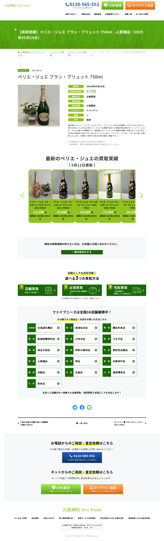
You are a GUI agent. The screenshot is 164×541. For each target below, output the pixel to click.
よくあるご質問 (148, 15)
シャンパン (92, 110)
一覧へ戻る (82, 423)
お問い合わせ (48, 518)
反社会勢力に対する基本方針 (112, 518)
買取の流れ (92, 15)
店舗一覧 (135, 15)
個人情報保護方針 (66, 518)
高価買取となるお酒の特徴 (139, 518)
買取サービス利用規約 (87, 518)
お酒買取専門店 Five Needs (28, 8)
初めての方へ (77, 15)
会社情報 (35, 518)
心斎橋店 (91, 105)
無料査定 (104, 15)
